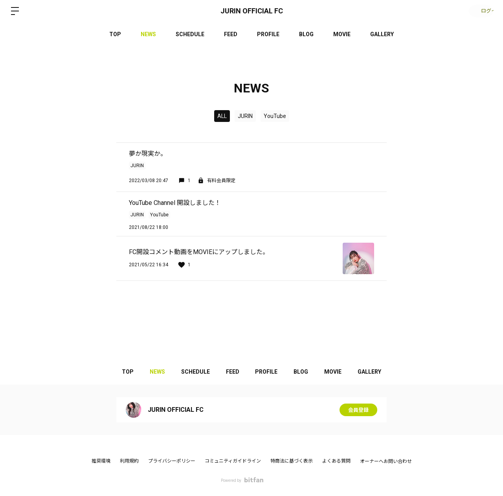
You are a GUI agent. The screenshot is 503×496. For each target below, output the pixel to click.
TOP (115, 34)
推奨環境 (101, 461)
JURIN (245, 116)
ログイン (479, 11)
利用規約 (129, 461)
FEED (230, 34)
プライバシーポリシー (171, 461)
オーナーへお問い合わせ (386, 461)
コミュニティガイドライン (233, 461)
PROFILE (268, 34)
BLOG (306, 34)
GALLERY (382, 34)
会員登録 (358, 410)
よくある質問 (336, 461)
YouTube (275, 116)
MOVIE (342, 34)
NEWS (148, 34)
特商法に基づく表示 (291, 461)
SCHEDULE (190, 34)
